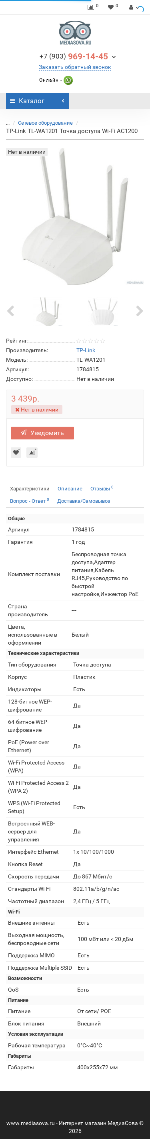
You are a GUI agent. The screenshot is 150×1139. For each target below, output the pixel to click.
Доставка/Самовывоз (83, 501)
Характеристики (30, 489)
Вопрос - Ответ (29, 500)
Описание (70, 489)
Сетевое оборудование (45, 123)
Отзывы (102, 488)
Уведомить (42, 433)
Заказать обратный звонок (75, 67)
